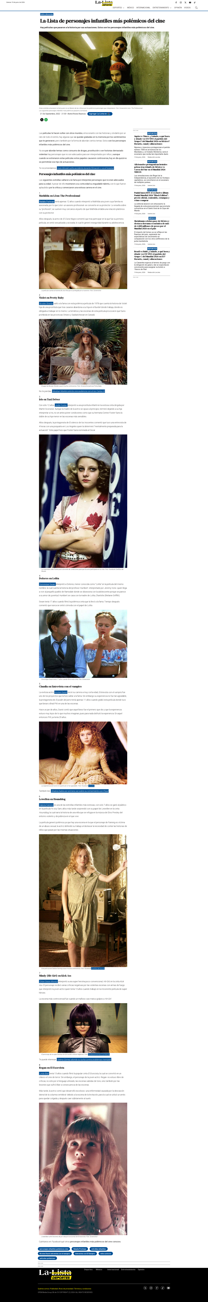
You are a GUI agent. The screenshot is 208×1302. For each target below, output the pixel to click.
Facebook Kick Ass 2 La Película (98, 1054)
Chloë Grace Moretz (48, 981)
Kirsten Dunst (61, 692)
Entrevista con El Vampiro (85, 1254)
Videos (187, 8)
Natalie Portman (46, 201)
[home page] (104, 3)
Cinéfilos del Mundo (97, 968)
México (130, 8)
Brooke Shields (46, 303)
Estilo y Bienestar (47, 14)
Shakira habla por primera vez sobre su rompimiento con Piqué (79, 791)
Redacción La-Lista (154, 157)
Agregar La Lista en (100, 114)
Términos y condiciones (82, 1289)
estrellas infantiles (98, 1249)
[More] (123, 8)
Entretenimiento (161, 8)
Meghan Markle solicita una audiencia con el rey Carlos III (78, 391)
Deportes (117, 8)
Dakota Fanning (46, 805)
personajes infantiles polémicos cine (54, 1249)
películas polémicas (47, 1258)
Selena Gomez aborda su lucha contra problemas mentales (84, 1059)
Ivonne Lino (151, 185)
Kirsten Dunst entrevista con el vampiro (55, 1254)
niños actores (105, 1254)
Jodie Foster (61, 405)
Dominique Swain (47, 584)
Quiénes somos (43, 1289)
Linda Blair (44, 1073)
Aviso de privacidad (66, 1289)
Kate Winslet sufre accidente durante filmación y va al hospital (85, 168)
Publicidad (54, 1289)
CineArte (91, 786)
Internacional (143, 8)
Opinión (178, 8)
